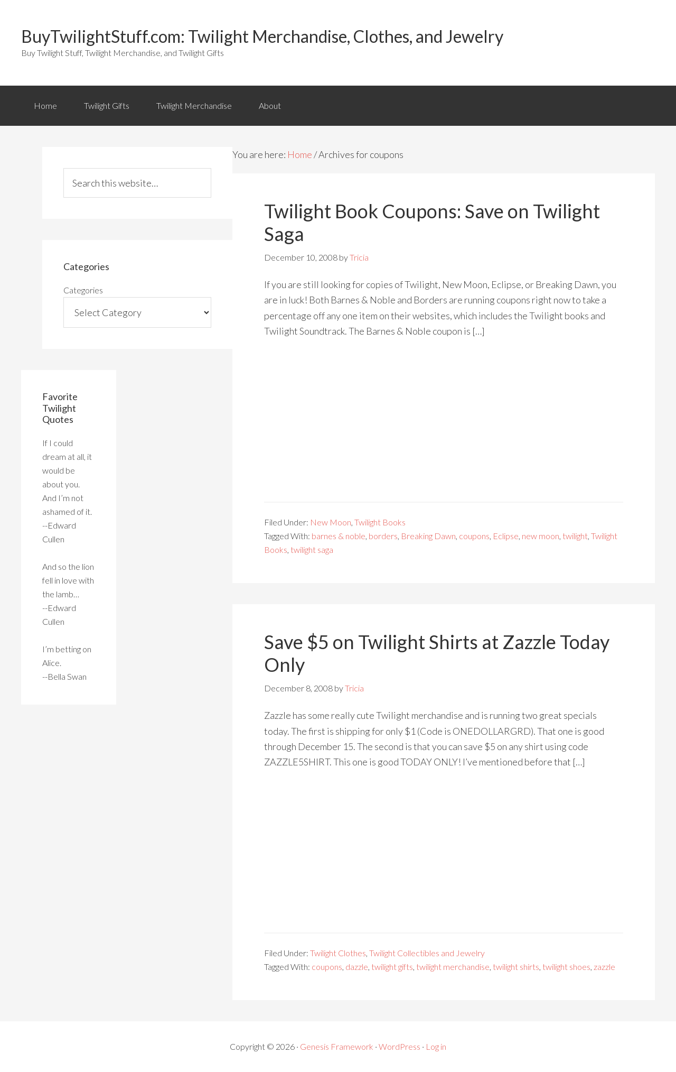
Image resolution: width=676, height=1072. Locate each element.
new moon (540, 536)
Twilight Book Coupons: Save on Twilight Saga (432, 222)
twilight (575, 536)
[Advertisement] (443, 428)
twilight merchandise (453, 967)
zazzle (604, 967)
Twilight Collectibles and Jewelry (427, 953)
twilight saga (311, 549)
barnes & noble (338, 536)
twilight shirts (516, 967)
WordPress (399, 1046)
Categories (83, 290)
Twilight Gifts (106, 105)
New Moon (330, 522)
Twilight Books (380, 522)
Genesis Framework (336, 1046)
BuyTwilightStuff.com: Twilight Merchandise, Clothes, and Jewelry (262, 36)
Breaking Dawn (428, 536)
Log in (436, 1046)
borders (383, 536)
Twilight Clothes (338, 953)
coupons (474, 536)
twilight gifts (392, 967)
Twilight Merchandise (194, 105)
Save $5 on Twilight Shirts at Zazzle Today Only (436, 653)
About (270, 105)
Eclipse (506, 536)
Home (45, 105)
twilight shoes (566, 967)
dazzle (356, 967)
